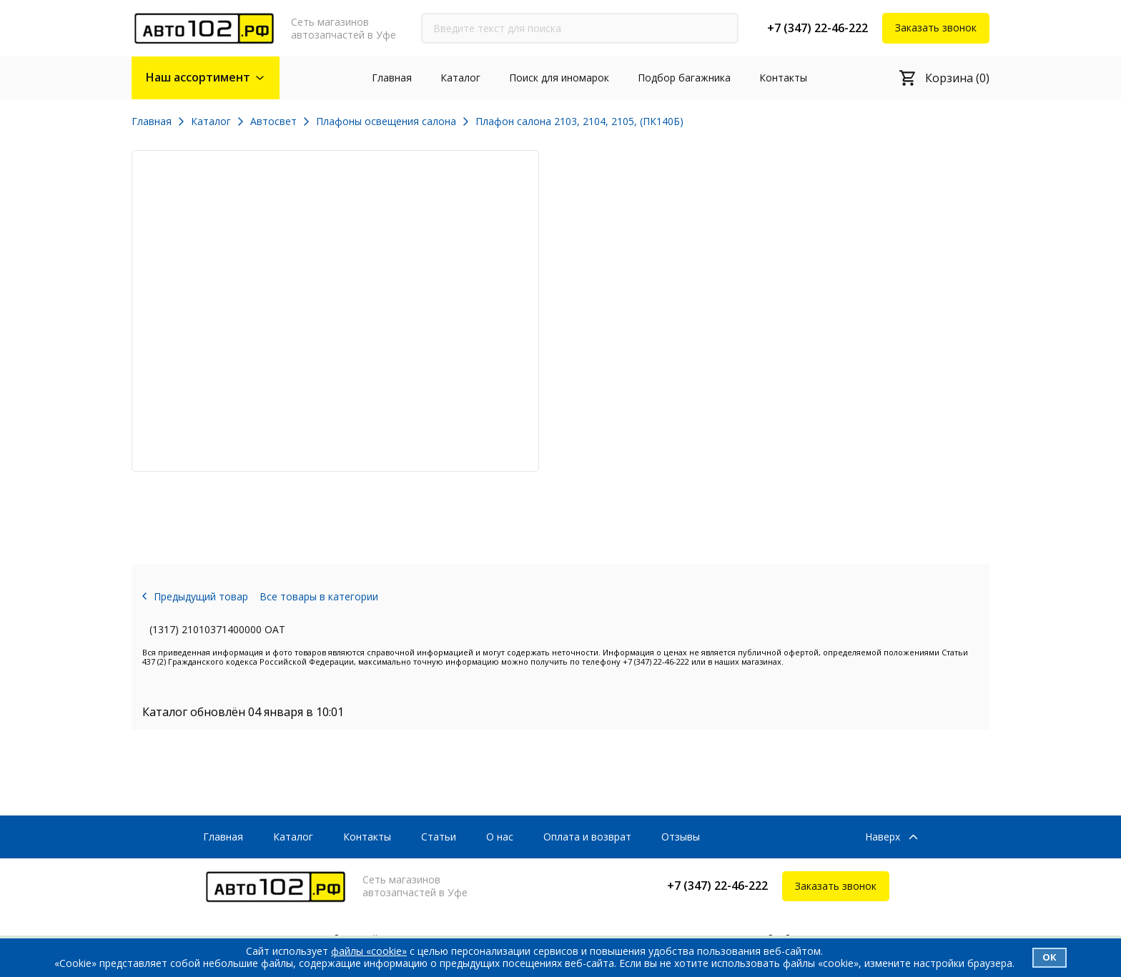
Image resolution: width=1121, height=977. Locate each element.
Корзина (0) (957, 78)
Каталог (460, 77)
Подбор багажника (684, 77)
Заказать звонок (936, 27)
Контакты (783, 77)
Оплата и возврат (587, 836)
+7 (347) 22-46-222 (817, 28)
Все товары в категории (319, 596)
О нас (499, 836)
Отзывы (680, 836)
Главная (392, 77)
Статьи (438, 836)
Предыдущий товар (201, 596)
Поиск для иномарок (559, 77)
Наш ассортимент (198, 77)
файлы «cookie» (369, 951)
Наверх (882, 837)
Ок (1049, 957)
